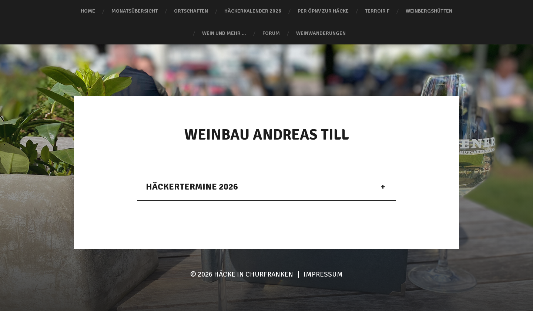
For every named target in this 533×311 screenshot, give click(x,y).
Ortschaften (191, 11)
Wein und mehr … (224, 33)
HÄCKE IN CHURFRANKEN (253, 274)
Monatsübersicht (134, 11)
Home (88, 11)
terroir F (377, 11)
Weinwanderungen (321, 33)
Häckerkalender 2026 (252, 11)
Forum (271, 33)
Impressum (323, 274)
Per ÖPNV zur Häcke (323, 11)
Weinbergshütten (429, 11)
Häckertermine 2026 (192, 186)
